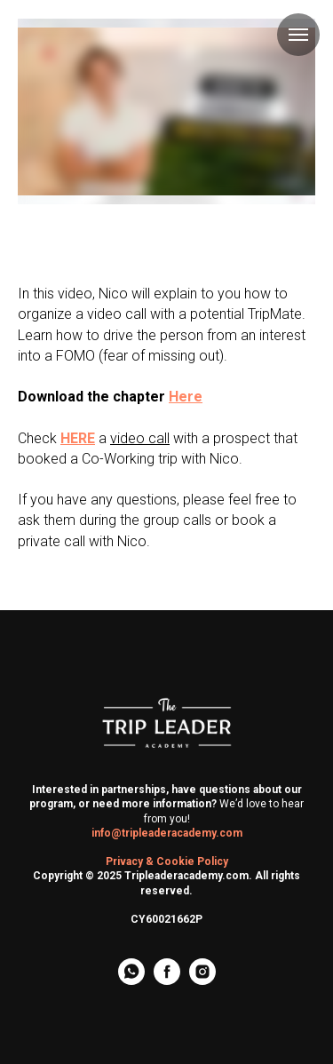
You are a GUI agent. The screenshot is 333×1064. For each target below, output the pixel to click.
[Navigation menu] (298, 34)
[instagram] (202, 980)
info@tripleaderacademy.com (166, 833)
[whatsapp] (131, 980)
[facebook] (167, 980)
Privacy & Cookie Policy (167, 861)
